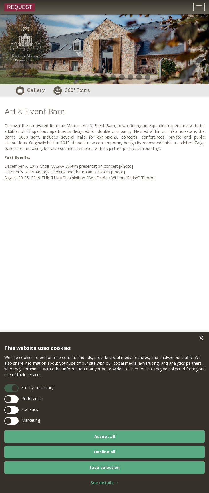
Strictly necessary (37, 387)
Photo (118, 172)
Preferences (32, 398)
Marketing (30, 420)
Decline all (104, 452)
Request (19, 7)
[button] (201, 338)
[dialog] (104, 412)
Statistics (29, 409)
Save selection (104, 467)
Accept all (104, 436)
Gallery (30, 90)
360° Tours (71, 90)
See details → (105, 482)
